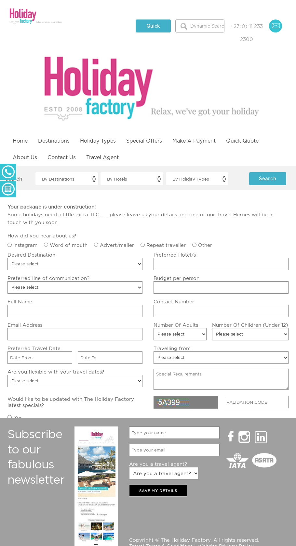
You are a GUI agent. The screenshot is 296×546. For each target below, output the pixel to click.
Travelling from (172, 348)
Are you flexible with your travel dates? (55, 371)
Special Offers (144, 141)
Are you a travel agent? (158, 463)
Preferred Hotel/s (175, 254)
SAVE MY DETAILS (158, 491)
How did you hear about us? (41, 235)
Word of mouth (68, 245)
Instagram (25, 245)
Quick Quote (153, 27)
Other (205, 245)
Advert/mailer (117, 245)
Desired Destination (31, 254)
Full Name (19, 301)
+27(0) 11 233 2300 (246, 27)
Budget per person (176, 278)
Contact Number (174, 301)
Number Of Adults (176, 324)
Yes (18, 417)
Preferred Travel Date (34, 348)
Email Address (24, 324)
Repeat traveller (166, 245)
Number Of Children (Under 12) (250, 324)
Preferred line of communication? (48, 278)
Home (20, 141)
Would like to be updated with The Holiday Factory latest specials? (70, 402)
